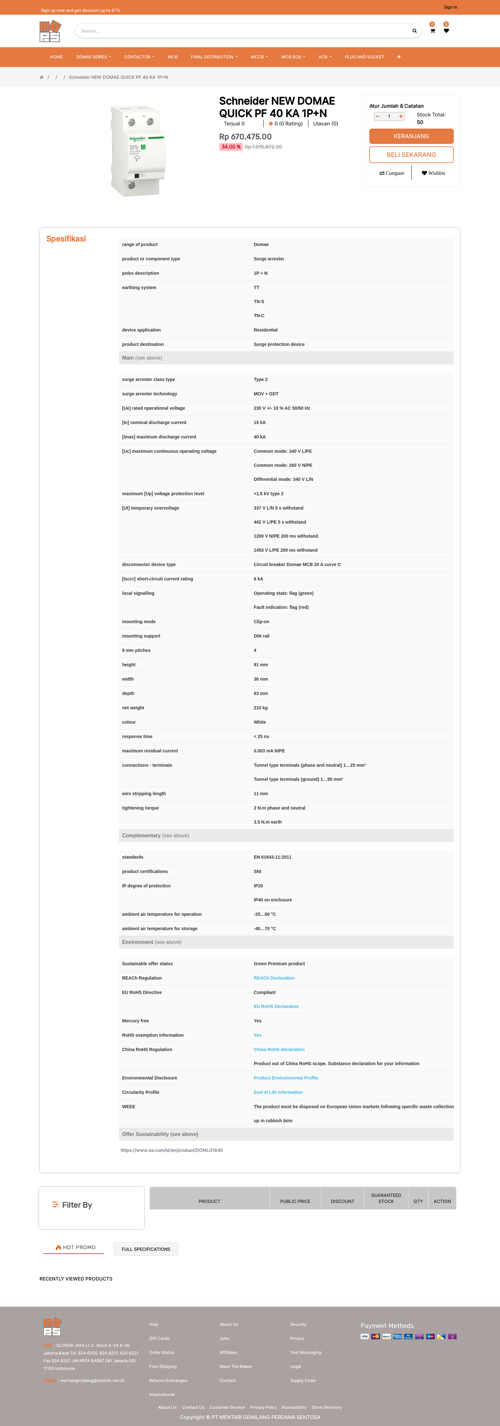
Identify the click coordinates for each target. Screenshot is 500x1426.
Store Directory (338, 1405)
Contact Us (186, 1405)
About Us (156, 1405)
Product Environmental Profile (286, 1077)
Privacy (297, 1335)
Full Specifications (146, 1249)
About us (229, 1321)
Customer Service (225, 1405)
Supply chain (303, 1377)
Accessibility (301, 1405)
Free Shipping (163, 1363)
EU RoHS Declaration (276, 1006)
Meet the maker (236, 1363)
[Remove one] (377, 116)
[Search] (250, 1176)
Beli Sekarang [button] (411, 155)
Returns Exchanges (168, 1377)
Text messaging (305, 1349)
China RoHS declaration (279, 1049)
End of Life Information (278, 1092)
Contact (228, 1377)
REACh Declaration (274, 978)
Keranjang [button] (411, 136)
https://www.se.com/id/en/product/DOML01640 (172, 1150)
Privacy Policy (266, 1405)
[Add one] (401, 116)
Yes (257, 1035)
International (161, 1391)
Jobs (224, 1335)
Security (298, 1321)
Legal (295, 1363)
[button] (399, 57)
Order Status (161, 1349)
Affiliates (228, 1349)
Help (153, 1321)
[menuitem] (56, 57)
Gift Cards (159, 1335)
